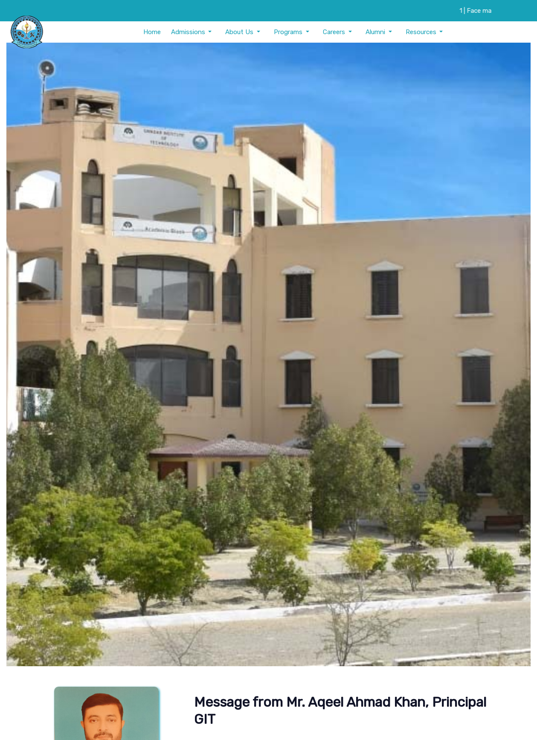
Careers (335, 32)
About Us (240, 32)
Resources (422, 32)
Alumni (376, 32)
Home (152, 32)
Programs (289, 32)
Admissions (189, 32)
